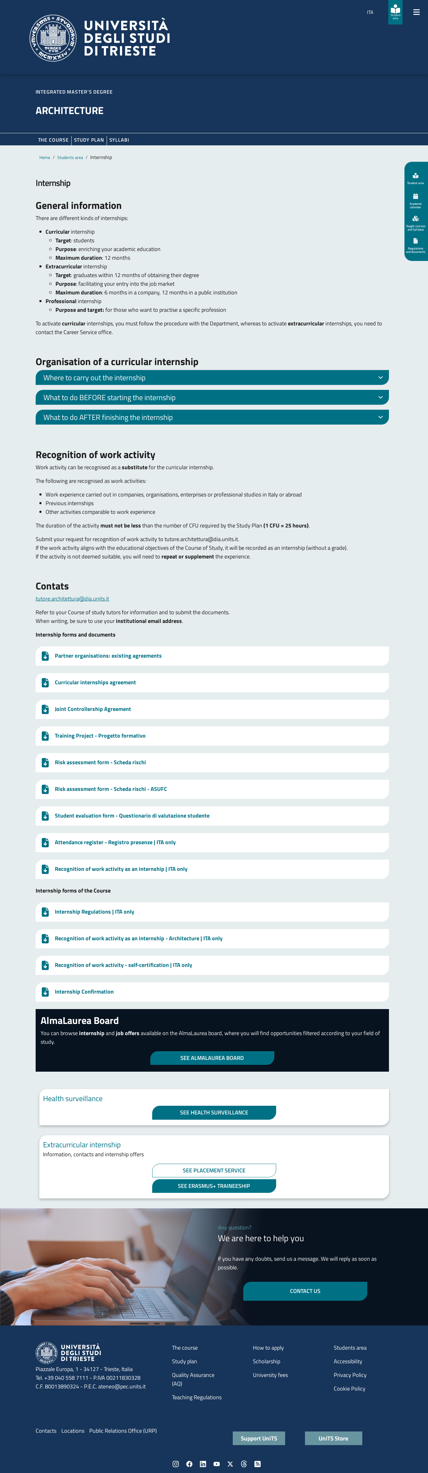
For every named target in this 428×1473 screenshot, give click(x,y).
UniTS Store (333, 1438)
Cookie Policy (349, 1388)
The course (53, 139)
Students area (70, 157)
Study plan (89, 139)
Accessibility (348, 1361)
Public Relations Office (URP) (123, 1431)
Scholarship (266, 1361)
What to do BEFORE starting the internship (214, 398)
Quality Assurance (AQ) (193, 1379)
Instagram (175, 1464)
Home (44, 157)
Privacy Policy (350, 1375)
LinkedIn (203, 1464)
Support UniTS (259, 1438)
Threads (244, 1464)
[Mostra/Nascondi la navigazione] (416, 12)
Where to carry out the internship (214, 378)
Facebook (189, 1464)
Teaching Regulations (197, 1397)
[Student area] (395, 12)
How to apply (268, 1347)
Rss (257, 1464)
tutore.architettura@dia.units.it (72, 598)
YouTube (216, 1464)
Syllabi (119, 139)
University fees (270, 1375)
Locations (72, 1431)
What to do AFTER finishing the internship (214, 418)
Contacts (46, 1431)
